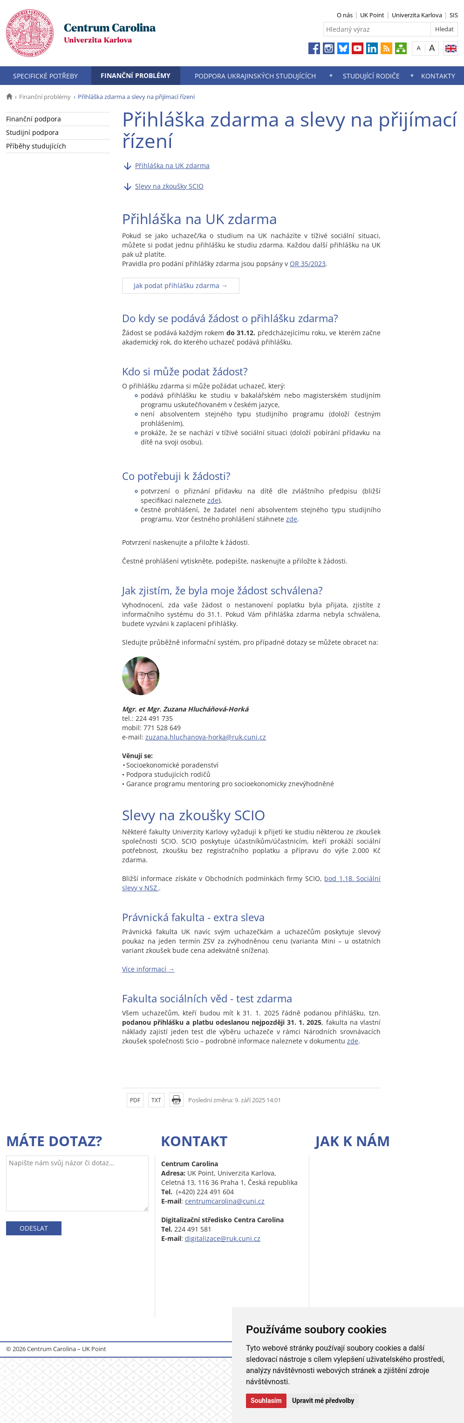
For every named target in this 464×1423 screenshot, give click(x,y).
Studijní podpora (32, 132)
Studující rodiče (371, 75)
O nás (345, 15)
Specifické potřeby (45, 75)
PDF (135, 1100)
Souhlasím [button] (266, 1400)
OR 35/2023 (308, 263)
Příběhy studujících (36, 145)
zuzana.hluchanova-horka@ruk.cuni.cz (205, 737)
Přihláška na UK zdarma (172, 165)
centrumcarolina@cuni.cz (225, 1201)
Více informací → (148, 969)
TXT (156, 1100)
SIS (454, 15)
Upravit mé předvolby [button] (323, 1400)
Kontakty (438, 75)
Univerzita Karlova (417, 15)
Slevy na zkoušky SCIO (169, 186)
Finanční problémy (136, 75)
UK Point (372, 15)
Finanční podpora (33, 118)
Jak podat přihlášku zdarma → (181, 285)
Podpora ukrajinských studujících (255, 75)
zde (212, 500)
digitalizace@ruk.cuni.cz (222, 1238)
